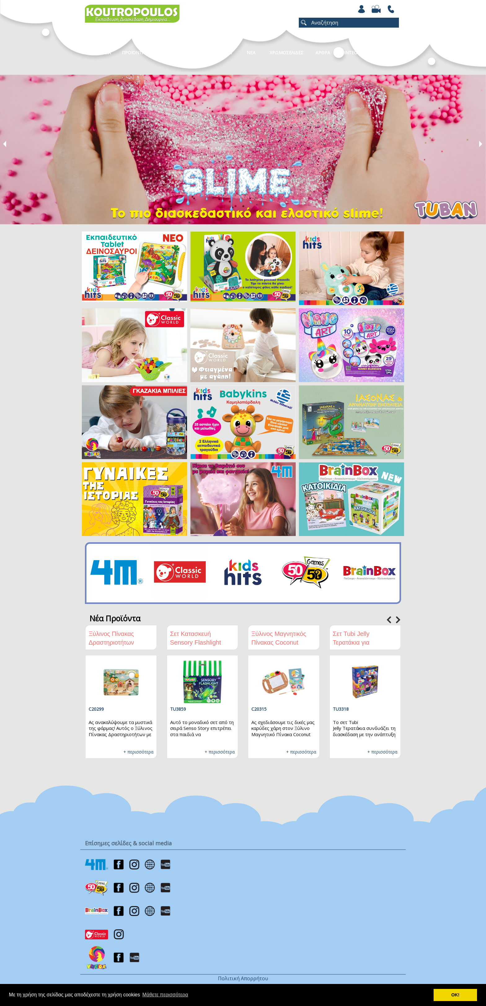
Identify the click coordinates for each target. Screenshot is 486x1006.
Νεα (251, 53)
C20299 (96, 709)
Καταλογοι (220, 53)
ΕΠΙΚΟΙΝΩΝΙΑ (383, 53)
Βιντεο (349, 53)
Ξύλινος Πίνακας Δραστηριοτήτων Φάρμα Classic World (118, 642)
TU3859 (178, 709)
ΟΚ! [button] (455, 994)
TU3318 (341, 709)
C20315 (259, 709)
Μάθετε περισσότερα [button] (165, 994)
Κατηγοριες (180, 53)
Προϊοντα (133, 53)
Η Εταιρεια (99, 53)
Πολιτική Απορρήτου (243, 978)
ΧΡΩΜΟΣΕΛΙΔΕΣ (286, 53)
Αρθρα (323, 53)
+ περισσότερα (138, 752)
